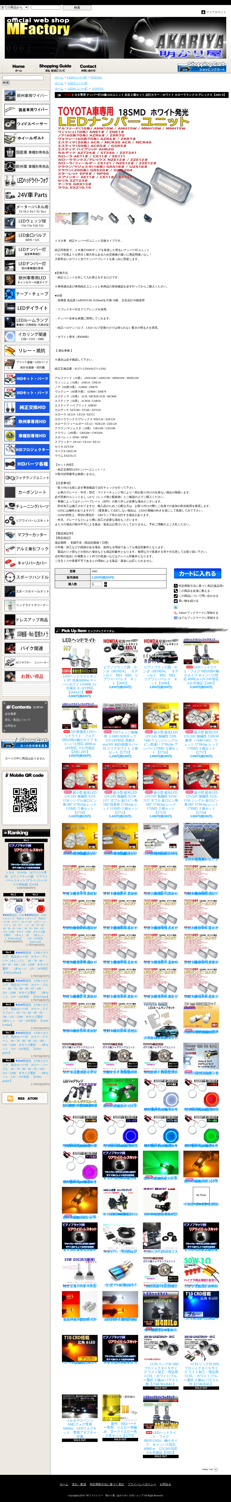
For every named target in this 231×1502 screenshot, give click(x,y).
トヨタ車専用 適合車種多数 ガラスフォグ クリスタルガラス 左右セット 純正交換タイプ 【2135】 (161, 1058)
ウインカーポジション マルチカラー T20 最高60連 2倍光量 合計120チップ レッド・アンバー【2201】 (80, 1306)
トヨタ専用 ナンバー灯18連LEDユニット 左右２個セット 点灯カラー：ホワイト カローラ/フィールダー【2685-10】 (161, 948)
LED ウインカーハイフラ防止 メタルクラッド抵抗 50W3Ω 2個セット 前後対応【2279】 (202, 1272)
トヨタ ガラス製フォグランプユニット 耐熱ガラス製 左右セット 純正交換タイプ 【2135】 (80, 1058)
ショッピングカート (202, 66)
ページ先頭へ (210, 1469)
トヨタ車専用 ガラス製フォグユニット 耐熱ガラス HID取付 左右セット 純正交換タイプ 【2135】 (120, 1058)
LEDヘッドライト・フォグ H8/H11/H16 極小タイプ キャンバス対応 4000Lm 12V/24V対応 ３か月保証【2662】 (162, 1425)
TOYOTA (96, 77)
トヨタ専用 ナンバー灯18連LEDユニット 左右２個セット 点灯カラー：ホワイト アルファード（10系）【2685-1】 (120, 879)
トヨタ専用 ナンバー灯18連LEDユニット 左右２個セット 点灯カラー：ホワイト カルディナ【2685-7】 (201, 914)
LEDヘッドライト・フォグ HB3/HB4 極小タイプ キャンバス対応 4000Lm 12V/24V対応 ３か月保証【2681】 (201, 661)
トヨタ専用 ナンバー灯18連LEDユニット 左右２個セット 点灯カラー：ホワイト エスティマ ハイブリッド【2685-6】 (161, 914)
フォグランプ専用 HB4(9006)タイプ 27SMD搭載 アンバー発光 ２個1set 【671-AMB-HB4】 (80, 1203)
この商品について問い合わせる (199, 596)
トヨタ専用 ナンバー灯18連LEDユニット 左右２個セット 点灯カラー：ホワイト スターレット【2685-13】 (120, 982)
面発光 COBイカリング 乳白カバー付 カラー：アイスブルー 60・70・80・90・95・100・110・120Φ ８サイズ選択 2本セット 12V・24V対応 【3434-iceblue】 (162, 1131)
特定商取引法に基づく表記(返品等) (201, 586)
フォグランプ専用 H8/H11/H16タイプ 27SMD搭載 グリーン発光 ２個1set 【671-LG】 (121, 1093)
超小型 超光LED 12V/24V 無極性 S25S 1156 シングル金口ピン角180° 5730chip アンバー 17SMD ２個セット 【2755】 (120, 839)
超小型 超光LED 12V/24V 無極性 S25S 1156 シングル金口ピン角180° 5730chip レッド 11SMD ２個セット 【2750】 (80, 788)
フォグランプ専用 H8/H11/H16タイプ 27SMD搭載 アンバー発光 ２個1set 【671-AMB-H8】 (202, 1167)
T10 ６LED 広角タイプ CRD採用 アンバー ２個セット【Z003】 (80, 1349)
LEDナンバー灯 (77, 77)
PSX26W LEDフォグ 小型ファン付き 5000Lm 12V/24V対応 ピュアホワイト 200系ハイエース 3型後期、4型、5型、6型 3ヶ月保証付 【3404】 (81, 1092)
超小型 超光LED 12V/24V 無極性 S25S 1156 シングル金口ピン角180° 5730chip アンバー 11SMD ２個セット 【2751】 (80, 839)
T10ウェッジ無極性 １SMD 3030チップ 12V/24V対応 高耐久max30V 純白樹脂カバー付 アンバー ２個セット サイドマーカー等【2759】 (201, 1017)
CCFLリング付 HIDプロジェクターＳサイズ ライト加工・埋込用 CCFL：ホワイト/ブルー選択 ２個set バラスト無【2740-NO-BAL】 (161, 1360)
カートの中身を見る (25, 742)
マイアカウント (216, 12)
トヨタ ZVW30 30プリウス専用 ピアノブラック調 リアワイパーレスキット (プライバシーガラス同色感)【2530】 (26, 864)
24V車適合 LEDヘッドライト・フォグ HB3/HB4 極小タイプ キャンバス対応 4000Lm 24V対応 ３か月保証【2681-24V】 (80, 728)
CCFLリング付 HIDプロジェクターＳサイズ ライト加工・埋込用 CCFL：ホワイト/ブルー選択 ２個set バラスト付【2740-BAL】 (201, 1360)
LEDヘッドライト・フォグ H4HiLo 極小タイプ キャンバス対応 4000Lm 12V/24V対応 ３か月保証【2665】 (161, 1311)
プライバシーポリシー (142, 1484)
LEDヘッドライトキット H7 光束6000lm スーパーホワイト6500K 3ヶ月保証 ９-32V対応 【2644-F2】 (80, 666)
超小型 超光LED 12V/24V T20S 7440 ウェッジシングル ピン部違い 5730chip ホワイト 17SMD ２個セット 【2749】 (161, 839)
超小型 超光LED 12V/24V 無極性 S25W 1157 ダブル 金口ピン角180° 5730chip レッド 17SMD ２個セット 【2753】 (161, 788)
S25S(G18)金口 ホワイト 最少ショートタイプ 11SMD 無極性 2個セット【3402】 (201, 1059)
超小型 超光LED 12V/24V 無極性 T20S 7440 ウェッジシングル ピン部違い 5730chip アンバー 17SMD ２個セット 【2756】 (161, 728)
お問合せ (89, 67)
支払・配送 (79, 1484)
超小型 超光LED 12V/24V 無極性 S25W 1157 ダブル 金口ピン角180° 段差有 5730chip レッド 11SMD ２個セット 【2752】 (120, 788)
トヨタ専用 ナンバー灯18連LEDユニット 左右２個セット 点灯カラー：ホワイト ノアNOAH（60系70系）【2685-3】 (201, 879)
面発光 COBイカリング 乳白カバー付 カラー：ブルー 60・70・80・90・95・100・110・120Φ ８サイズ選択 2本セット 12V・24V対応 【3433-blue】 (26, 988)
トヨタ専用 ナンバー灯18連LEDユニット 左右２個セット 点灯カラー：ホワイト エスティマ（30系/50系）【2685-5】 (120, 914)
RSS (21, 1098)
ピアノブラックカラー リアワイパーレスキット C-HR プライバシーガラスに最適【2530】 (80, 1237)
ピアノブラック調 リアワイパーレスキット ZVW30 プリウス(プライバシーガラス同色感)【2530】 (201, 1237)
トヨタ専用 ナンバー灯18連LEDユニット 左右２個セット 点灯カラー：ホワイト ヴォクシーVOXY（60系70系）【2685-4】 (80, 914)
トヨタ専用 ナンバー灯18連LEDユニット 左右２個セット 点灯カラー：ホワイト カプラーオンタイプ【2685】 (80, 879)
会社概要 (10, 713)
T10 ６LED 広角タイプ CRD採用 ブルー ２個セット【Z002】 (202, 1305)
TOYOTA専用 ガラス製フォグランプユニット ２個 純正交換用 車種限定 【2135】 (161, 1272)
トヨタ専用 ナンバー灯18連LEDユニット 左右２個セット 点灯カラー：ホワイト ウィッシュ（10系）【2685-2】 (161, 879)
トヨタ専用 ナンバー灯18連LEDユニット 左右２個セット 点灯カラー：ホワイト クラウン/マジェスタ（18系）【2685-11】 (201, 948)
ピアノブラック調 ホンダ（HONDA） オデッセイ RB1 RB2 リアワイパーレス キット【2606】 (162, 661)
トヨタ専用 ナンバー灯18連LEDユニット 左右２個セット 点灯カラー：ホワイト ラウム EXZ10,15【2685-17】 (120, 1017)
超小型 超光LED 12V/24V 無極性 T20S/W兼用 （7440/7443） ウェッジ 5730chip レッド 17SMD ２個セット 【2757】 (201, 728)
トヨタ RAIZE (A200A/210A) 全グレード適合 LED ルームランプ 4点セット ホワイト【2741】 (161, 1020)
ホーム (19, 67)
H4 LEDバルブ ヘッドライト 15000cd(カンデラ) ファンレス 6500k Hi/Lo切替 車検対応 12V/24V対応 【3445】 (120, 1201)
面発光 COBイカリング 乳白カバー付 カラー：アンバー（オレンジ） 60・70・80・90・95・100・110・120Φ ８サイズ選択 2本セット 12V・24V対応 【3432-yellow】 (81, 1131)
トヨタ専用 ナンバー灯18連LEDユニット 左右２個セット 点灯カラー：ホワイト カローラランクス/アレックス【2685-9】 (120, 948)
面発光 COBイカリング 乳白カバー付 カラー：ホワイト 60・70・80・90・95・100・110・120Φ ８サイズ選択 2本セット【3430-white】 (13, 919)
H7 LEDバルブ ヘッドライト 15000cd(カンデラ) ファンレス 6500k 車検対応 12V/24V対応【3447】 (201, 1196)
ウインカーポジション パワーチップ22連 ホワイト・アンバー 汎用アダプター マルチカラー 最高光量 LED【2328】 (121, 1306)
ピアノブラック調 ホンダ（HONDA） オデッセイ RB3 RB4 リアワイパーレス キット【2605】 (120, 661)
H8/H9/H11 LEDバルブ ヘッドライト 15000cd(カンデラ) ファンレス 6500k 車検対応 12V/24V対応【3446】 (162, 1201)
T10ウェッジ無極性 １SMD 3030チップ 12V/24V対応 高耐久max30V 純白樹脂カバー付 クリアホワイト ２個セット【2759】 (120, 728)
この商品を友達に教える (194, 591)
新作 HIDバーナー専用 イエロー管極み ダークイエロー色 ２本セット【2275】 (121, 1416)
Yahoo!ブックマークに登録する (198, 612)
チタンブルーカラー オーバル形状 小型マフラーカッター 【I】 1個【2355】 (120, 1272)
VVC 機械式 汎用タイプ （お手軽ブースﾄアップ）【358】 (120, 1238)
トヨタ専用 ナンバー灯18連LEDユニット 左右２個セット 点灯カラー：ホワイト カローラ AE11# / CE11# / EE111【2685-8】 (80, 948)
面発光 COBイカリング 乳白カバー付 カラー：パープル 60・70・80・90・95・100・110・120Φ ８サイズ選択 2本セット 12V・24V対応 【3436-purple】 (81, 1167)
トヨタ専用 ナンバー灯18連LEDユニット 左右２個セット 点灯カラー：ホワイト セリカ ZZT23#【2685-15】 (201, 982)
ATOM (32, 1098)
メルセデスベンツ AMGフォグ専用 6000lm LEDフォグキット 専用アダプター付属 (80, 1416)
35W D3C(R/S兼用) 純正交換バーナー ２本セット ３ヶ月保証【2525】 (81, 1272)
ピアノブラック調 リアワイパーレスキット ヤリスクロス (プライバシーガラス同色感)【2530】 (120, 1165)
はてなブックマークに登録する (199, 617)
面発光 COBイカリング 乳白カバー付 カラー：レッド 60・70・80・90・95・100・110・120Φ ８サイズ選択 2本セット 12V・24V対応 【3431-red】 (36, 920)
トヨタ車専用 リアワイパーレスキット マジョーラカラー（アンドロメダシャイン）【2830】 (201, 842)
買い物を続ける (189, 601)
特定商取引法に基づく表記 (107, 1484)
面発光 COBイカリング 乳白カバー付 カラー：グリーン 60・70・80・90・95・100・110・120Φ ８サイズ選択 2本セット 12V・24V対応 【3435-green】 (202, 1131)
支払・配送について (55, 67)
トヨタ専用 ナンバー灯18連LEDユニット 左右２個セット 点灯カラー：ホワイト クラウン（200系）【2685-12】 (80, 982)
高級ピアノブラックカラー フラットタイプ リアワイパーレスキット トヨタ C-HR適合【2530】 (120, 1349)
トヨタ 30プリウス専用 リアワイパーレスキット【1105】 (161, 1238)
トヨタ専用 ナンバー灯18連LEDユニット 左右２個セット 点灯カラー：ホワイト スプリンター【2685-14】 (161, 982)
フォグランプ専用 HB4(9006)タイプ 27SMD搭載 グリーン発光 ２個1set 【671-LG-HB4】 (161, 1165)
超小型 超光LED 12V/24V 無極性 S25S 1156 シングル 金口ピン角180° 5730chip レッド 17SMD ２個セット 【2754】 (201, 788)
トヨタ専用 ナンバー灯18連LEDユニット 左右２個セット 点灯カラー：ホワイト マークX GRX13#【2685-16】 (80, 1017)
